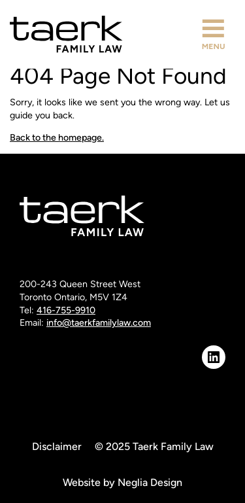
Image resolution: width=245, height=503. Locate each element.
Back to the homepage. (57, 137)
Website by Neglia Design (122, 482)
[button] (213, 34)
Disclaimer (57, 446)
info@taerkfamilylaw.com (98, 322)
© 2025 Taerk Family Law (154, 446)
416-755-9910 (66, 310)
